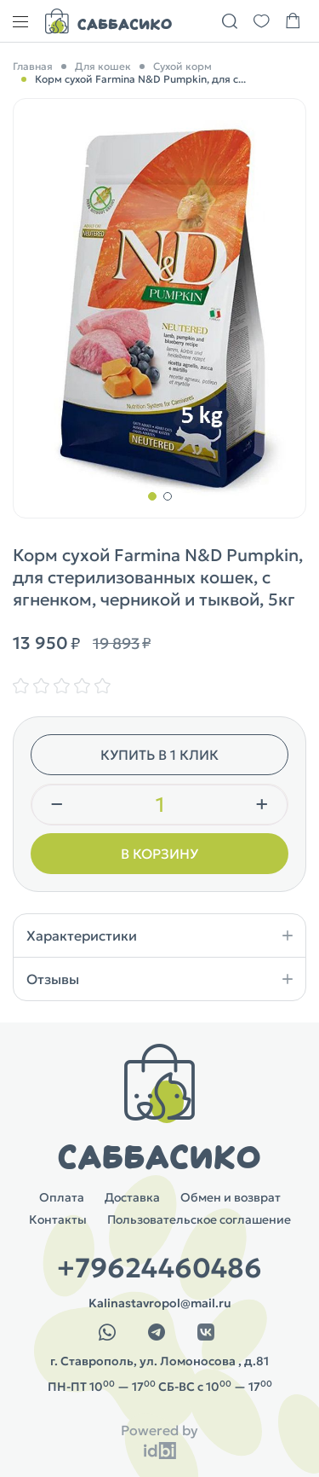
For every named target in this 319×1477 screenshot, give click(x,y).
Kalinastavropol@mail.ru (159, 1303)
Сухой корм (182, 66)
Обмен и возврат (230, 1197)
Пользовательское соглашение (199, 1219)
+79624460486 (159, 1268)
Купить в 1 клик (159, 754)
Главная (33, 66)
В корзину (159, 853)
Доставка (132, 1197)
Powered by (159, 1430)
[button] (152, 496)
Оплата (61, 1197)
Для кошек (103, 66)
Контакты (58, 1219)
